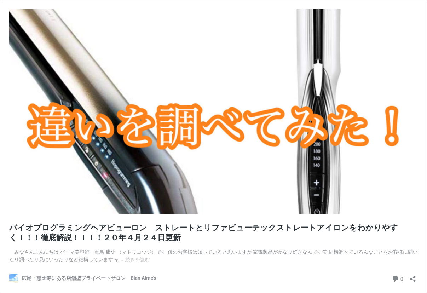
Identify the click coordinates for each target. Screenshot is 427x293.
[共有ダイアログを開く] (413, 276)
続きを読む (137, 259)
